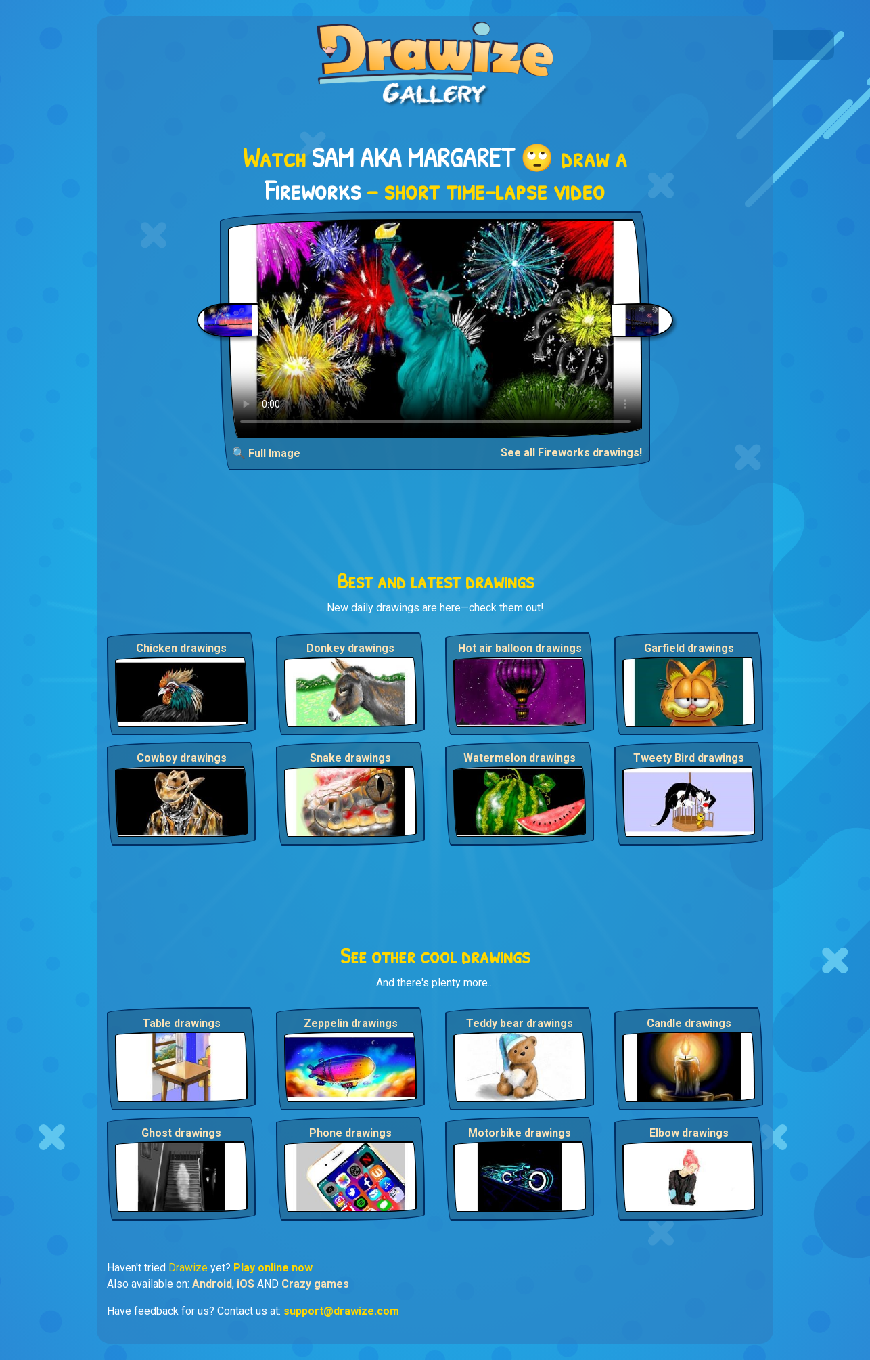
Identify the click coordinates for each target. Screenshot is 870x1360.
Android (212, 1283)
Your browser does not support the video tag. (435, 328)
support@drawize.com (341, 1310)
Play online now (273, 1267)
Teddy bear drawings (519, 1023)
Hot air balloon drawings (520, 648)
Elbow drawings (689, 1132)
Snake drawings (350, 757)
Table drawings (182, 1023)
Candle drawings (689, 1023)
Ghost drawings (181, 1132)
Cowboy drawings (182, 757)
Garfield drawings (689, 648)
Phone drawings (350, 1132)
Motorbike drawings (519, 1132)
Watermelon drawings (519, 757)
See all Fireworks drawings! (571, 452)
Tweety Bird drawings (688, 757)
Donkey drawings (350, 648)
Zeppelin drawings (351, 1023)
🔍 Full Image (266, 453)
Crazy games (315, 1283)
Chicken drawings (181, 648)
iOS (245, 1283)
